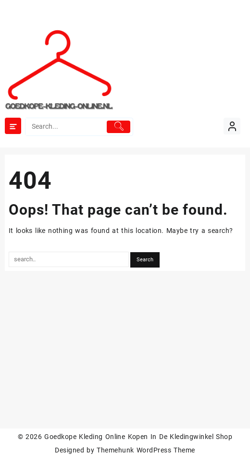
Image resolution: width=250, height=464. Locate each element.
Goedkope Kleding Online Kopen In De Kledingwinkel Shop (138, 436)
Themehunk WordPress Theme (146, 450)
